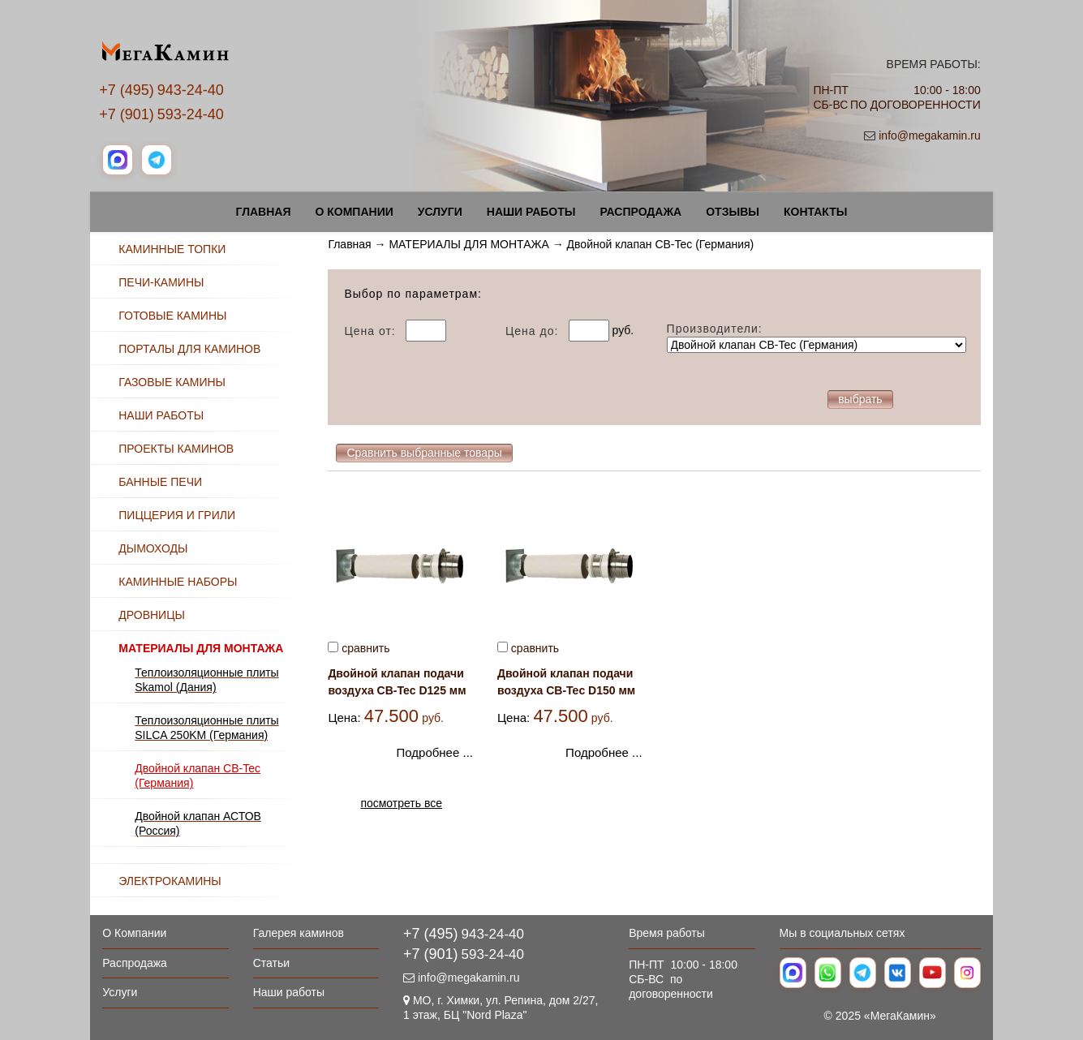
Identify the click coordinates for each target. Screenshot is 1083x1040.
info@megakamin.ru (930, 135)
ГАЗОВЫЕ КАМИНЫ (172, 382)
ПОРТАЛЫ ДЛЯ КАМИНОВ (189, 348)
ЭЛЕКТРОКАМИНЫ (169, 881)
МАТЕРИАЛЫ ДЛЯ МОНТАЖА (468, 244)
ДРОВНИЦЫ (151, 614)
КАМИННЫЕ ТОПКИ (172, 249)
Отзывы (732, 211)
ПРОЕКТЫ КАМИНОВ (176, 448)
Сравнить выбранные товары (424, 452)
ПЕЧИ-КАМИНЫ (161, 282)
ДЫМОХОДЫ (152, 548)
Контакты (815, 211)
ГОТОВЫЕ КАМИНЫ (172, 315)
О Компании (354, 211)
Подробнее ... (435, 752)
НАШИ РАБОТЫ (161, 415)
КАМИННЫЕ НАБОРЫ (177, 581)
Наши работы (531, 211)
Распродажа (640, 211)
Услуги (440, 211)
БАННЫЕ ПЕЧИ (160, 481)
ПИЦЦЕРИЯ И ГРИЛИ (176, 515)
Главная (263, 211)
